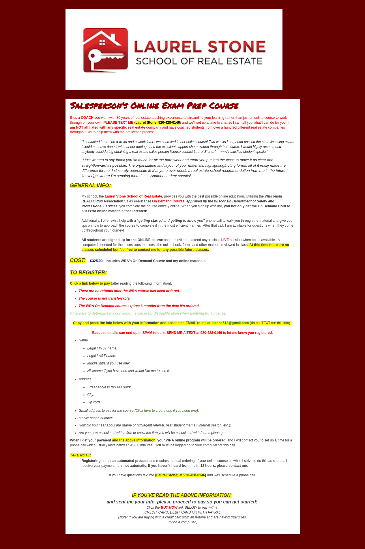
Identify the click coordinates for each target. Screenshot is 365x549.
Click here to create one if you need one (166, 411)
